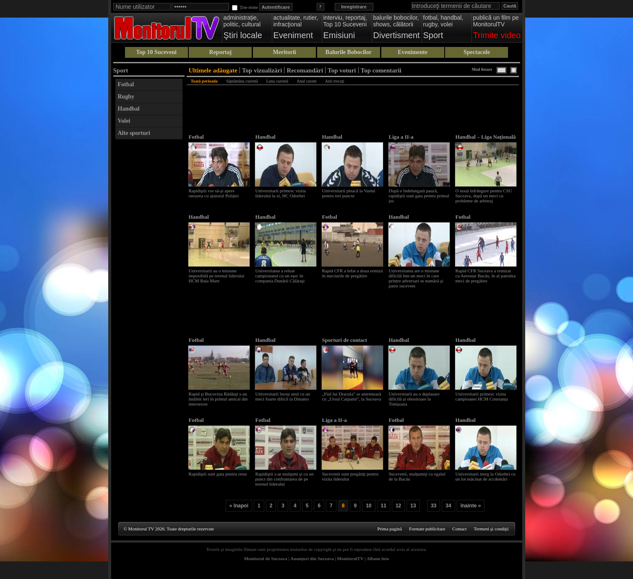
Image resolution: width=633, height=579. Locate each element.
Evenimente (412, 52)
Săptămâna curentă (242, 81)
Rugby (126, 96)
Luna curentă (277, 81)
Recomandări (305, 70)
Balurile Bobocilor (349, 52)
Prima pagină (390, 528)
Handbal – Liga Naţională (486, 137)
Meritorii (284, 52)
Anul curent (307, 81)
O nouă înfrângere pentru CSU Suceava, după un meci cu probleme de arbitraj (484, 195)
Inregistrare (354, 6)
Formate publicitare (427, 528)
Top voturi (342, 70)
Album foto (378, 558)
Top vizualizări (262, 70)
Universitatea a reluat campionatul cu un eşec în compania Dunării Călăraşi (280, 275)
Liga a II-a (401, 137)
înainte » (471, 506)
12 (398, 506)
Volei (124, 121)
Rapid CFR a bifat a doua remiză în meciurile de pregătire (352, 273)
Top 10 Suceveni (156, 52)
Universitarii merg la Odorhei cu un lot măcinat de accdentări (486, 476)
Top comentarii (381, 70)
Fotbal (126, 84)
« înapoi (238, 506)
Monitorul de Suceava (265, 558)
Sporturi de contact (344, 340)
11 (383, 506)
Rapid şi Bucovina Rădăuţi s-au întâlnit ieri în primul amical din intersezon (218, 398)
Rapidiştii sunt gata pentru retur (218, 473)
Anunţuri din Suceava (311, 558)
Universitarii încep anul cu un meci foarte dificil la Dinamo (282, 396)
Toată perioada (204, 81)
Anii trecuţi (334, 81)
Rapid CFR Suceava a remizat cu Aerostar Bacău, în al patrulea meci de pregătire (486, 275)
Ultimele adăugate (213, 70)
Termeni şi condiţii (491, 528)
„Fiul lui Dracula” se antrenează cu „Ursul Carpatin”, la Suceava (351, 396)
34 (448, 506)
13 (413, 506)
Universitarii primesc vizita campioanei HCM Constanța (482, 396)
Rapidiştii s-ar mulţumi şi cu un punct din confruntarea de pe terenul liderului (284, 478)
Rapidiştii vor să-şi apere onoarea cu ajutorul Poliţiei (214, 193)
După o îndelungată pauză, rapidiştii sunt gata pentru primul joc (419, 195)
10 (368, 506)
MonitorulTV (350, 558)
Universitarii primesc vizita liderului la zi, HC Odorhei (280, 193)
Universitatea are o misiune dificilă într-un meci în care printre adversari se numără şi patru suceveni (416, 278)
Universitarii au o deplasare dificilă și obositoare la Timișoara (414, 398)
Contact (459, 528)
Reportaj (220, 52)
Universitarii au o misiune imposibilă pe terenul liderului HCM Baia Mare (217, 275)
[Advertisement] (148, 269)
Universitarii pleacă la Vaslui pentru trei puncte (348, 193)
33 (433, 506)
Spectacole (477, 52)
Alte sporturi (134, 133)
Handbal (129, 109)
